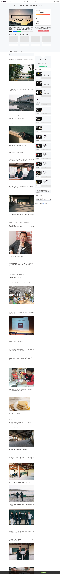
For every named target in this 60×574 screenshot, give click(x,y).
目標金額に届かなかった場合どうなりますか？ (43, 198)
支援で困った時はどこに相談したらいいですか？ (43, 199)
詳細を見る (37, 104)
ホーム (11, 51)
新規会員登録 (57, 1)
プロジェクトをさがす (33, 1)
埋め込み (27, 31)
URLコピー (23, 31)
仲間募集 (21, 51)
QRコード (31, 31)
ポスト (10, 31)
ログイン (54, 1)
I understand (43, 572)
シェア (15, 31)
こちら (43, 203)
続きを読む (49, 63)
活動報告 (15, 51)
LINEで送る (18, 31)
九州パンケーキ (27, 226)
